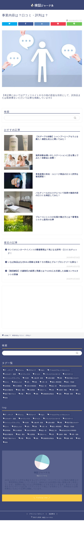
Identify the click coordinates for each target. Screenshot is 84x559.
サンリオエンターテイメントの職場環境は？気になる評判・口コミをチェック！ (42, 251)
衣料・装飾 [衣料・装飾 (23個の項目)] (75, 390)
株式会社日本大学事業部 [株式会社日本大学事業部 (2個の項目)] (68, 386)
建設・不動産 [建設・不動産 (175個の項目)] (70, 382)
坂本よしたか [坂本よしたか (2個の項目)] (18, 382)
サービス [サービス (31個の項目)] (37, 374)
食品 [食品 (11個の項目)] (79, 394)
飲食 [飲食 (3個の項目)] (6, 398)
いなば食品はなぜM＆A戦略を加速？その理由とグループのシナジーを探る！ (43, 262)
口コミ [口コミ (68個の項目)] (7, 382)
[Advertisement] (42, 307)
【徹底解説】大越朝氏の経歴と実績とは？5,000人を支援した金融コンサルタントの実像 (43, 272)
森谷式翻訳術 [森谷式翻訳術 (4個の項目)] (9, 390)
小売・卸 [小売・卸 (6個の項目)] (44, 382)
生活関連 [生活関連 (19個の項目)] (32, 390)
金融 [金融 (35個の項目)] (60, 394)
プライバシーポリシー (36, 514)
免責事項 (52, 514)
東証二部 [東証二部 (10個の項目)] (54, 386)
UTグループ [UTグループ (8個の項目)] (32, 370)
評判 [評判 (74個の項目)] (29, 394)
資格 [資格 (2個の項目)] (37, 394)
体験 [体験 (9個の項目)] (60, 378)
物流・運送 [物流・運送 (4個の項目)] (21, 390)
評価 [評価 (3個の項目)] (21, 394)
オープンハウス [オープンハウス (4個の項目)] (25, 374)
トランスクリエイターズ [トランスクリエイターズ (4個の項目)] (52, 374)
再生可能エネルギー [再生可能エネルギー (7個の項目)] (73, 378)
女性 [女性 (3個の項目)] (28, 382)
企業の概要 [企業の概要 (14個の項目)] (51, 378)
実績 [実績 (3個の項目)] (35, 382)
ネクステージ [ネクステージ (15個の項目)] (69, 374)
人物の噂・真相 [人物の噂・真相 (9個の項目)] (38, 378)
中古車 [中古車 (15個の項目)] (27, 378)
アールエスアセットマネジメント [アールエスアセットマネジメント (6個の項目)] (59, 370)
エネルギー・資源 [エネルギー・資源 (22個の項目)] (10, 374)
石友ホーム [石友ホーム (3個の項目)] (43, 390)
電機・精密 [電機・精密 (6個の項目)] (69, 394)
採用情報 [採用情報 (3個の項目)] (7, 386)
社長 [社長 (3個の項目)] (52, 390)
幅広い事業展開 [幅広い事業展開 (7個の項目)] (56, 382)
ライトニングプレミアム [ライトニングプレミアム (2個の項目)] (12, 378)
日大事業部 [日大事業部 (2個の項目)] (18, 386)
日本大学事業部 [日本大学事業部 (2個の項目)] (31, 386)
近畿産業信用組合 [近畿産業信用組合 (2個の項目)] (48, 394)
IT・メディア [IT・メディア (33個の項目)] (9, 370)
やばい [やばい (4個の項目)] (43, 370)
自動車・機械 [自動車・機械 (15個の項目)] (63, 390)
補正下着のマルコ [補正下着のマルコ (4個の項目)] (10, 394)
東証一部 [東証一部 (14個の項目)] (43, 386)
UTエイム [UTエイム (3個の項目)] (21, 370)
